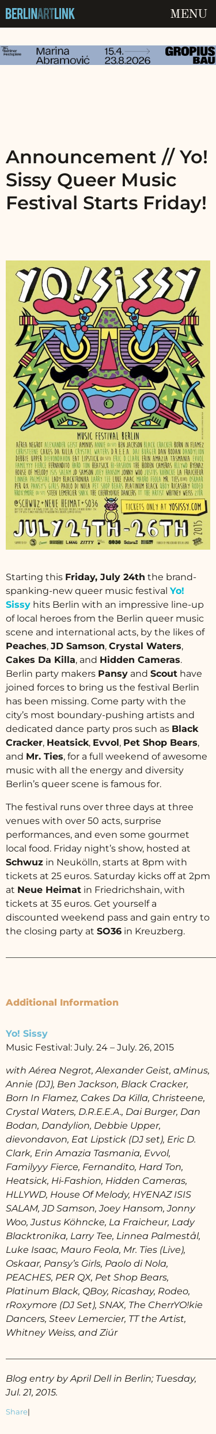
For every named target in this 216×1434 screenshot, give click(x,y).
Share (17, 1412)
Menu (188, 14)
